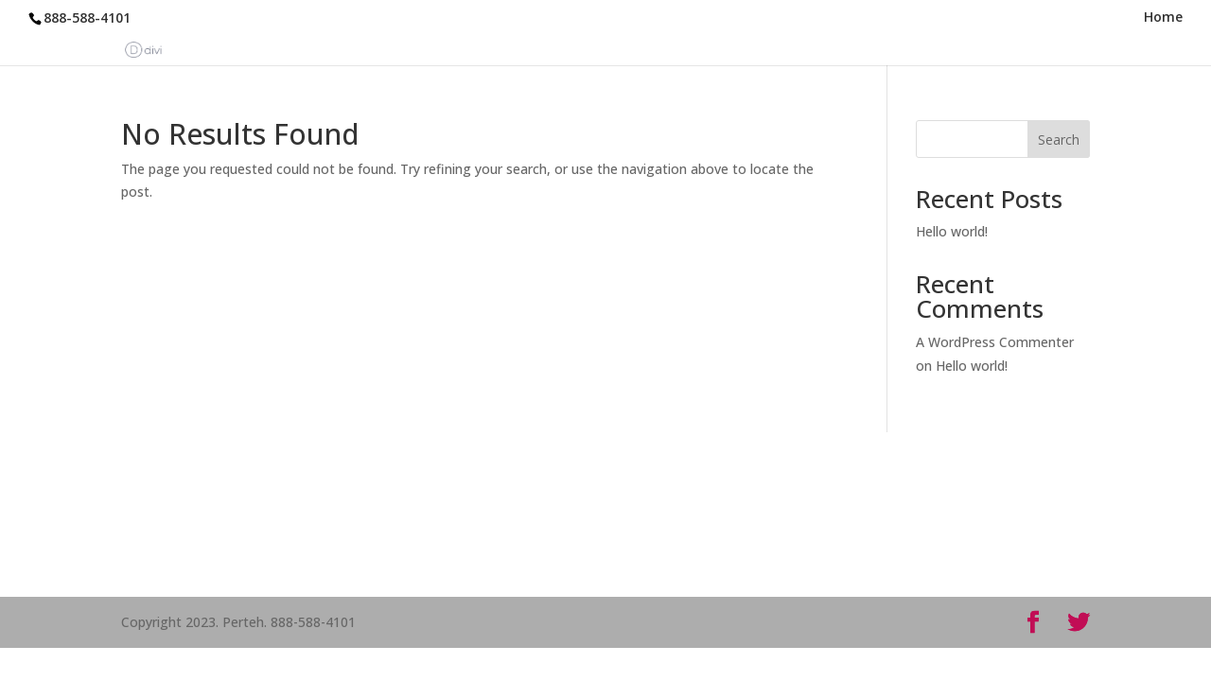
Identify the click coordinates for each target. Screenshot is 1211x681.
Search (1058, 139)
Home (1163, 18)
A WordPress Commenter (995, 342)
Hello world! (952, 231)
